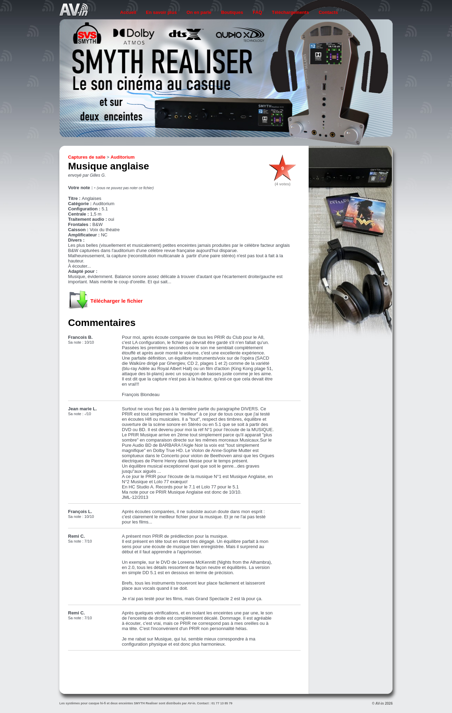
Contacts (328, 12)
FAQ (257, 12)
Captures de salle (87, 157)
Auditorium (122, 157)
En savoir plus (161, 12)
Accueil (128, 12)
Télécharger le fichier (116, 301)
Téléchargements (290, 12)
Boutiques (232, 12)
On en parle (198, 12)
